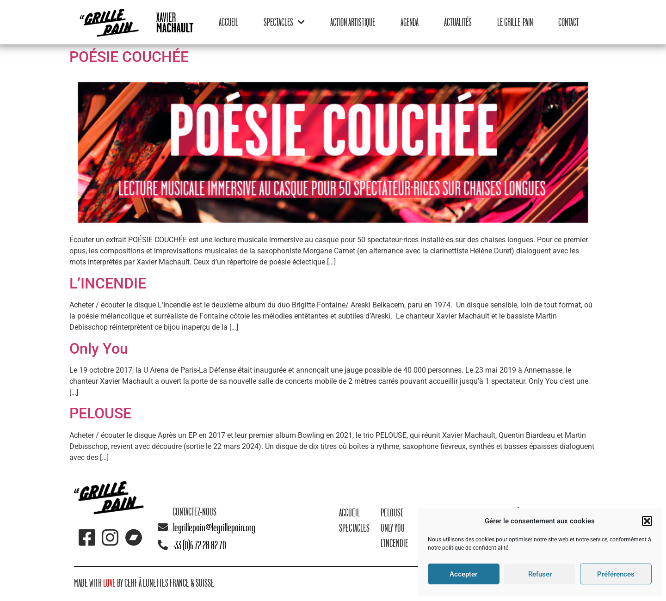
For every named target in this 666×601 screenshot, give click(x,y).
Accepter (463, 574)
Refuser (540, 574)
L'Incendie (394, 542)
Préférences (616, 574)
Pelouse (392, 512)
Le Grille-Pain (515, 22)
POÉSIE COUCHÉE (129, 57)
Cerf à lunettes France (156, 582)
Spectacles (284, 22)
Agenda (410, 22)
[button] (647, 521)
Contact (568, 22)
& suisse (201, 582)
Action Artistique (352, 22)
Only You (98, 348)
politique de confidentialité (475, 548)
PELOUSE (100, 413)
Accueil (228, 22)
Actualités (458, 22)
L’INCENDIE (107, 283)
